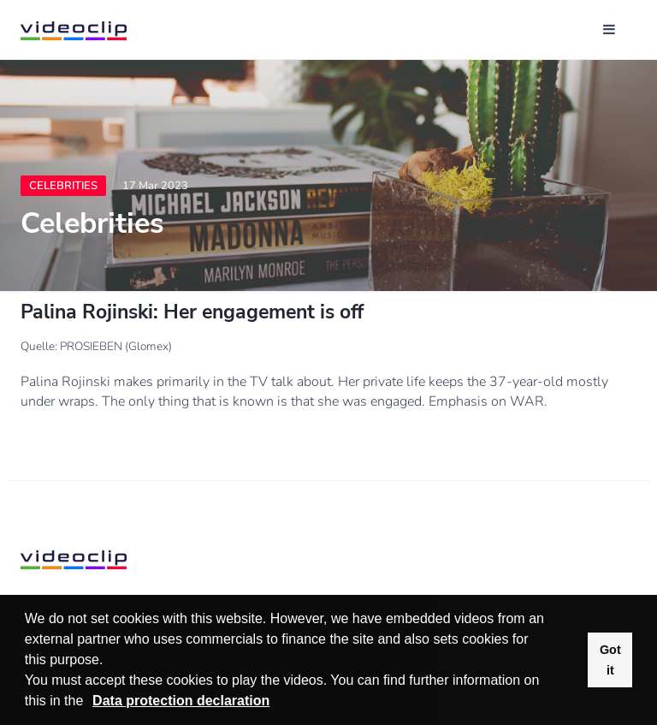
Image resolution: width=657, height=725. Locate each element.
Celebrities (63, 185)
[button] (89, 702)
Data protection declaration (180, 700)
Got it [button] (610, 660)
